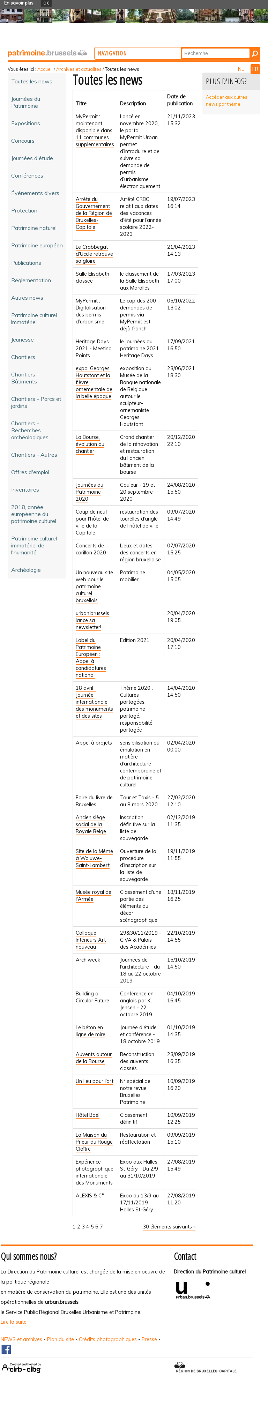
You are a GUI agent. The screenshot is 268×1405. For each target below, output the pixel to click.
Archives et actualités (79, 69)
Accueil (45, 69)
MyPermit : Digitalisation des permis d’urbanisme (91, 311)
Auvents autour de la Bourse (94, 1057)
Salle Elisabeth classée (92, 277)
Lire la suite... (15, 1322)
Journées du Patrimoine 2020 (89, 492)
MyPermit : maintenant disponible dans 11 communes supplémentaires (95, 130)
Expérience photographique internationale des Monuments (94, 1172)
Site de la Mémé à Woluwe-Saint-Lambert (94, 858)
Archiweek (88, 960)
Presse (149, 1339)
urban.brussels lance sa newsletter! (92, 620)
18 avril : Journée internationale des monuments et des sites (94, 702)
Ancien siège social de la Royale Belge (91, 824)
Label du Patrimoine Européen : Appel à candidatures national (91, 657)
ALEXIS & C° (90, 1196)
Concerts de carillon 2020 (91, 549)
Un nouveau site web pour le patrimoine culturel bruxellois (94, 586)
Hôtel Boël (87, 1115)
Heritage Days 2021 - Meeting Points (94, 348)
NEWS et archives (21, 1339)
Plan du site (60, 1339)
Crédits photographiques (108, 1339)
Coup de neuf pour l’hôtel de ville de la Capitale (92, 522)
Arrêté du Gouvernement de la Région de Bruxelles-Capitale (94, 213)
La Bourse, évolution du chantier (90, 444)
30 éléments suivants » (169, 1227)
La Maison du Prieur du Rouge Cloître (94, 1142)
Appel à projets (94, 743)
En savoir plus (19, 3)
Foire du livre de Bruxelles (94, 801)
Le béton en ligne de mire (90, 1031)
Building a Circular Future (92, 997)
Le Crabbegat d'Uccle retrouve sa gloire (94, 254)
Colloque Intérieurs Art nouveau (91, 940)
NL (241, 69)
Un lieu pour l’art (94, 1081)
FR (255, 69)
